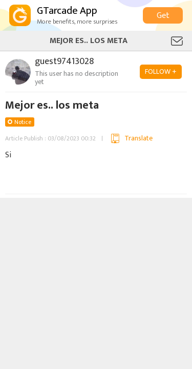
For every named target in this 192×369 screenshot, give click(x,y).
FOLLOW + (161, 71)
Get (163, 16)
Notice (22, 122)
